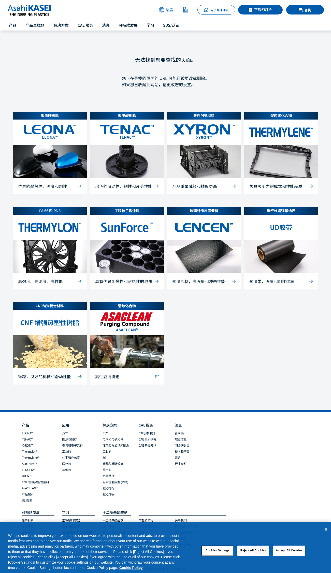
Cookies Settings (217, 552)
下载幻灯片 (263, 9)
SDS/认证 (171, 25)
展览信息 (181, 439)
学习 (150, 25)
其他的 (66, 469)
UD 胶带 (27, 476)
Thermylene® (30, 457)
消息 (106, 25)
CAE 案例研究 (147, 439)
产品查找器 (35, 25)
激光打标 (108, 488)
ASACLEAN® (30, 488)
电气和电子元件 (72, 445)
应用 (65, 425)
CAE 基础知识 (147, 445)
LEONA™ (27, 433)
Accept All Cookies (289, 552)
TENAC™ (27, 439)
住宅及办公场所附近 (116, 445)
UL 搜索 (27, 500)
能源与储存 (69, 439)
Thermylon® (30, 451)
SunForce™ (29, 463)
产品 (13, 25)
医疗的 (66, 463)
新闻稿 (179, 433)
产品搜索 (28, 494)
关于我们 (181, 520)
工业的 (66, 451)
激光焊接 (108, 494)
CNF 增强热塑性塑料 (35, 482)
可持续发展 (128, 25)
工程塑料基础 (71, 520)
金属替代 (108, 476)
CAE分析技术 (147, 433)
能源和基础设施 (113, 463)
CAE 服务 (85, 25)
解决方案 (61, 25)
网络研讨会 (182, 445)
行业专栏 (181, 463)
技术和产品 (182, 451)
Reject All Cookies (253, 552)
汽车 (65, 433)
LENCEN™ (28, 469)
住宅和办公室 (71, 457)
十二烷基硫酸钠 (113, 520)
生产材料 (28, 520)
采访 (178, 457)
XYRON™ (28, 445)
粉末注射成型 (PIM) (115, 482)
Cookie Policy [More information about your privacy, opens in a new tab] (131, 569)
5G (104, 457)
